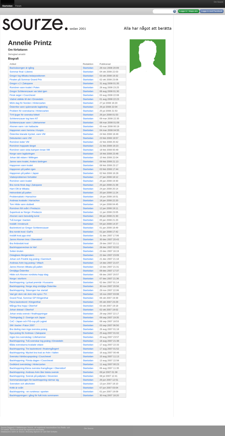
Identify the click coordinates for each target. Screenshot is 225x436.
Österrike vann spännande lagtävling (28, 107)
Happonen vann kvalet (21, 165)
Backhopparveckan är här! (23, 247)
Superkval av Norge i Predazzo (26, 212)
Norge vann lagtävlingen (22, 153)
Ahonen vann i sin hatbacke (24, 126)
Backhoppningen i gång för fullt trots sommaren (34, 395)
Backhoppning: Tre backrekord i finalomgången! (34, 348)
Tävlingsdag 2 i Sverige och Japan (27, 317)
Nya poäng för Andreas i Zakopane (28, 333)
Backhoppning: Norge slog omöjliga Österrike (33, 286)
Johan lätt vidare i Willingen (24, 157)
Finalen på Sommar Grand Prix (26, 79)
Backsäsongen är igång (22, 68)
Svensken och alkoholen (22, 383)
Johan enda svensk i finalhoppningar (28, 313)
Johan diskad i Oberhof (22, 309)
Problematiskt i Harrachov (23, 196)
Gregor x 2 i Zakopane (21, 83)
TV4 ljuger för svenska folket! (25, 114)
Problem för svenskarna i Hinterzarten (29, 111)
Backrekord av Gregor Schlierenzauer (29, 227)
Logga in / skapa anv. (188, 11)
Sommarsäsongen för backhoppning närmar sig (34, 380)
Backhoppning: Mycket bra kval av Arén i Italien (34, 352)
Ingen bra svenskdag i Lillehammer (28, 337)
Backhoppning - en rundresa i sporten (29, 391)
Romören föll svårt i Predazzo (25, 208)
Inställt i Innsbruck (19, 224)
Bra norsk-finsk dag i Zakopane (26, 185)
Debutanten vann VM (20, 138)
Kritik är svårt (16, 387)
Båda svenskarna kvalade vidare (26, 344)
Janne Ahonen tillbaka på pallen (26, 267)
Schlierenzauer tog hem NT (24, 118)
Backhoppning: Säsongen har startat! (29, 290)
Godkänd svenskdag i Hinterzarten (27, 364)
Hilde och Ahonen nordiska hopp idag (29, 274)
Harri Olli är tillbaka (19, 188)
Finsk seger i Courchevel (22, 95)
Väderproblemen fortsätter (23, 177)
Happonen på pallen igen (23, 169)
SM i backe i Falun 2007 (22, 325)
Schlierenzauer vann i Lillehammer (27, 122)
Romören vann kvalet (21, 181)
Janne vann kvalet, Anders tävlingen (28, 161)
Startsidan (88, 68)
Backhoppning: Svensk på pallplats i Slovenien (34, 376)
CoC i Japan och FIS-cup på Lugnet (28, 321)
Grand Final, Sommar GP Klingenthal (29, 298)
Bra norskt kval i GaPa (21, 231)
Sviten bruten (16, 251)
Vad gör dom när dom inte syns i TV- (28, 294)
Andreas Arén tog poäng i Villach (26, 262)
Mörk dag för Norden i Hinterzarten (27, 103)
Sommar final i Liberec (21, 71)
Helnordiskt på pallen (20, 192)
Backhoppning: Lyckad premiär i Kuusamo (31, 282)
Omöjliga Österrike (19, 270)
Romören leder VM (19, 142)
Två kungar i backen (20, 220)
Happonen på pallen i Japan (24, 173)
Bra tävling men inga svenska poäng (28, 329)
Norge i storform (18, 278)
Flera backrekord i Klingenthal (25, 302)
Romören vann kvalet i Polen (24, 87)
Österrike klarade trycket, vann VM (27, 134)
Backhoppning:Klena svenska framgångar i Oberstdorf (38, 368)
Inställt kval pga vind (20, 235)
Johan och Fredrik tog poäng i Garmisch (30, 259)
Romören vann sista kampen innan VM (30, 149)
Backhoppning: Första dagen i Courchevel (31, 360)
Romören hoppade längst (23, 145)
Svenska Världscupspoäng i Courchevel (30, 356)
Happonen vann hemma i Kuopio (27, 130)
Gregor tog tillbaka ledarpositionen (27, 75)
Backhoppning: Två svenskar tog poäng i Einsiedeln (36, 341)
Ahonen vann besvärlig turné (24, 216)
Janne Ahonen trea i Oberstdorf (26, 239)
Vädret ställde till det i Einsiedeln (26, 99)
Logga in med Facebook (211, 11)
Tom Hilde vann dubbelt (22, 204)
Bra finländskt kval (19, 243)
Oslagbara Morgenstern (22, 255)
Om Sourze (218, 2)
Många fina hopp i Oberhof (23, 305)
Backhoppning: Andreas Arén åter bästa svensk (34, 372)
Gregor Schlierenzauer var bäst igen (28, 91)
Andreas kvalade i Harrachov (25, 200)
